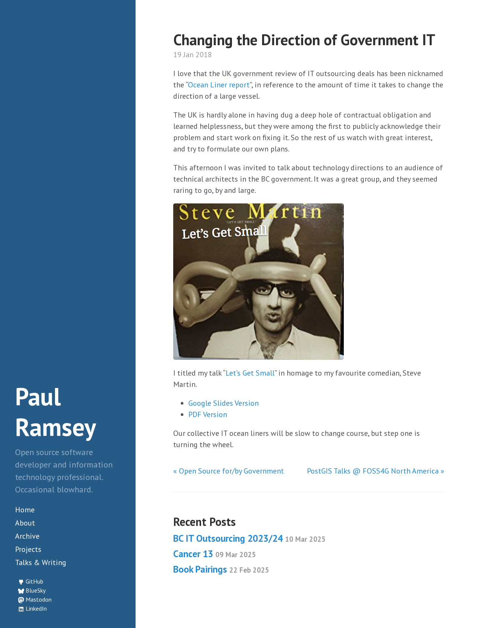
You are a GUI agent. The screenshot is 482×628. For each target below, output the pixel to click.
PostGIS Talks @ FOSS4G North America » (375, 471)
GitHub (34, 581)
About (25, 523)
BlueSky (36, 590)
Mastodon (39, 599)
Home (25, 510)
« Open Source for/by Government (228, 471)
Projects (28, 549)
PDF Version (207, 414)
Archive (27, 536)
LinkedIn (36, 608)
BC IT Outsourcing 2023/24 (249, 538)
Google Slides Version (223, 403)
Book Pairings (221, 569)
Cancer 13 (214, 554)
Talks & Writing (40, 562)
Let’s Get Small (250, 373)
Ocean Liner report (219, 85)
